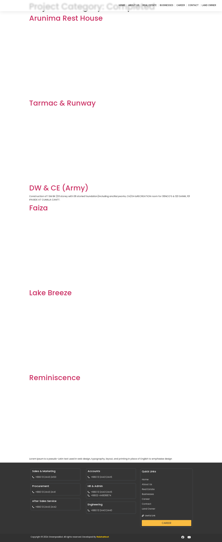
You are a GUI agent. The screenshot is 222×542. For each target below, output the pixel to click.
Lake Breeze (50, 293)
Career (180, 5)
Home (122, 5)
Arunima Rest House (66, 18)
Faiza (38, 208)
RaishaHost (103, 536)
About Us (133, 5)
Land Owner (209, 5)
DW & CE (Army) (59, 188)
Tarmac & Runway (62, 103)
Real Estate (150, 5)
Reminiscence (54, 378)
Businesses (166, 5)
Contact (193, 5)
